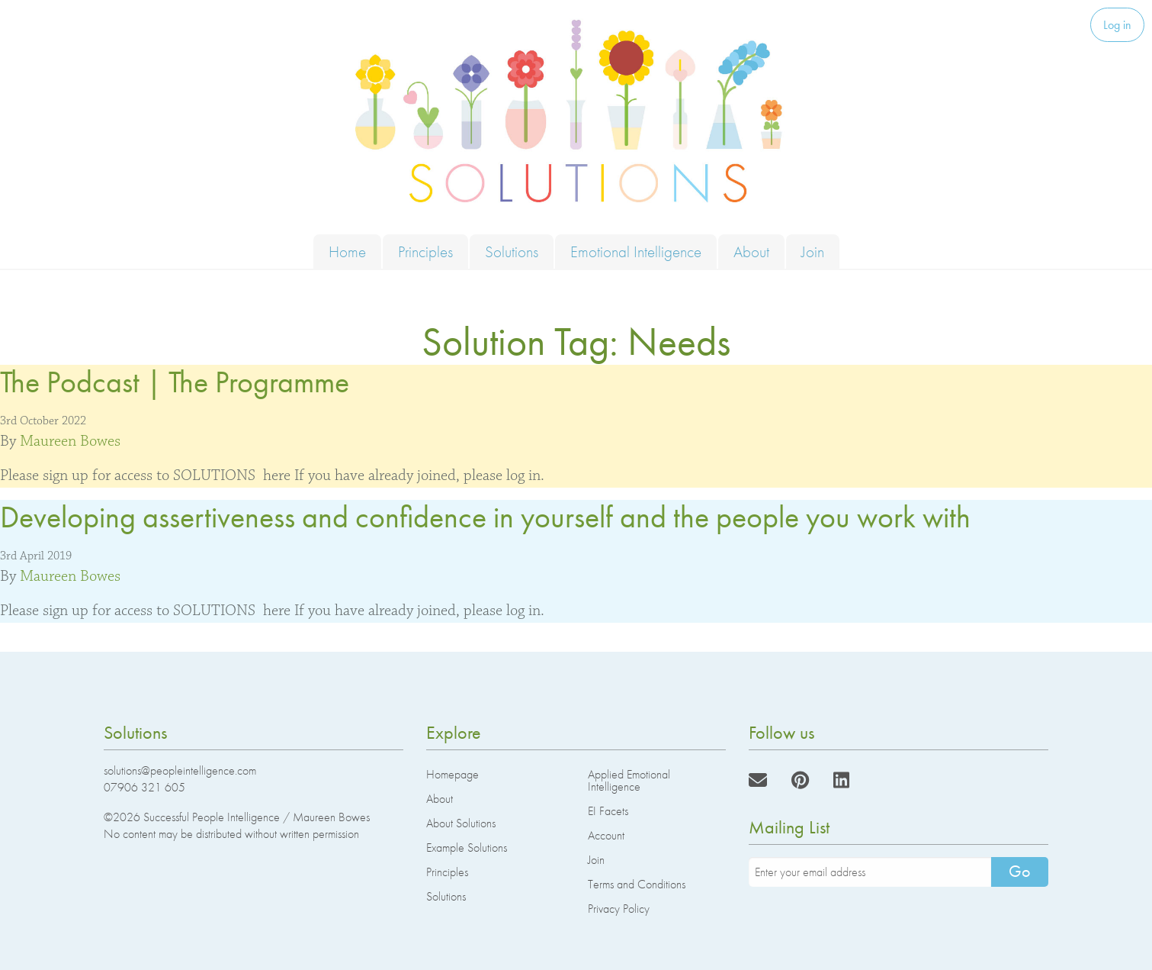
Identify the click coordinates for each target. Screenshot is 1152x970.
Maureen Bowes (70, 441)
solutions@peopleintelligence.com (180, 770)
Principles (425, 251)
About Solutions (461, 823)
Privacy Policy (619, 909)
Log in (1117, 25)
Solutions (511, 251)
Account (606, 835)
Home (347, 251)
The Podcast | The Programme (174, 382)
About (751, 251)
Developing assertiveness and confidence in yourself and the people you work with (485, 517)
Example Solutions (466, 847)
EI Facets (608, 811)
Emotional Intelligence (635, 251)
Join (812, 251)
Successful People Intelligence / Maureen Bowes (256, 817)
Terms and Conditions (636, 884)
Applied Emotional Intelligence (629, 780)
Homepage (452, 774)
